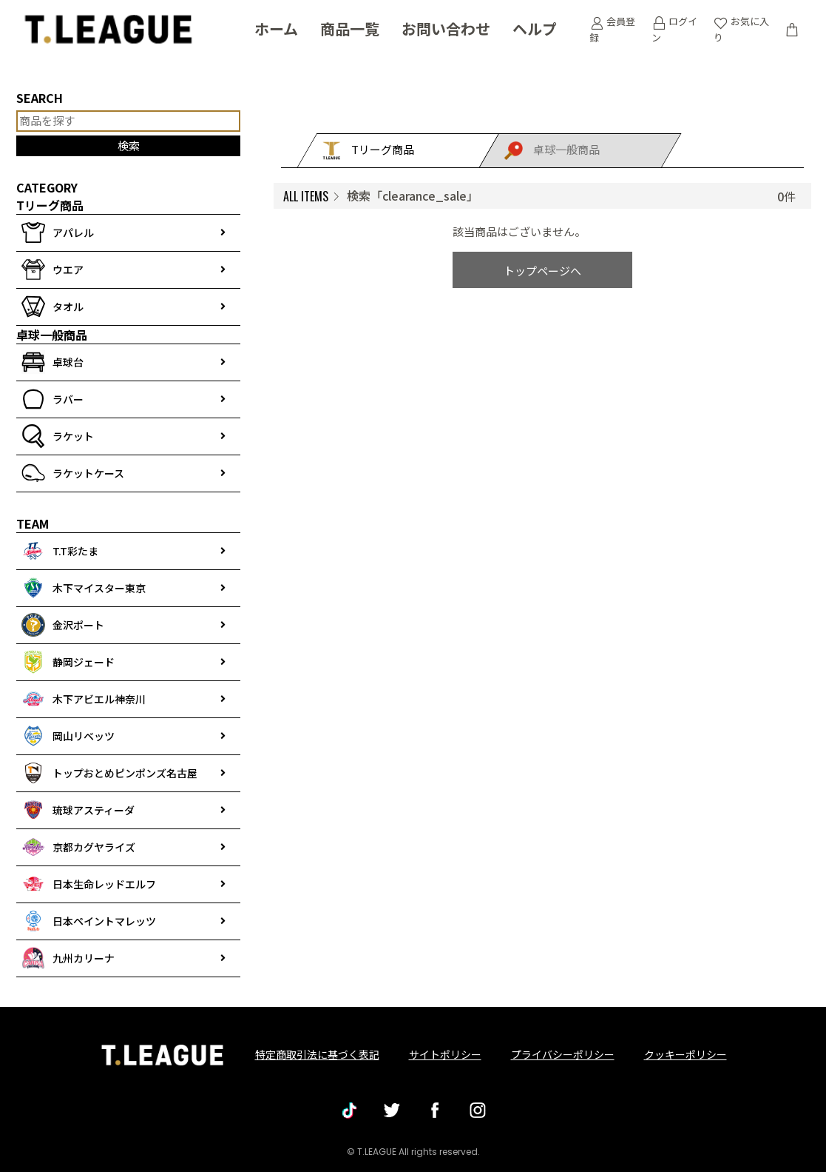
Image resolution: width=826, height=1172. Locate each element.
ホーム (276, 29)
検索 (129, 145)
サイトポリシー (445, 1054)
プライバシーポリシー (563, 1054)
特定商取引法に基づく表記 (317, 1054)
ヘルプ (534, 29)
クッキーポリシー (685, 1054)
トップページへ (542, 270)
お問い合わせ (446, 29)
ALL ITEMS (305, 196)
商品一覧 (349, 29)
